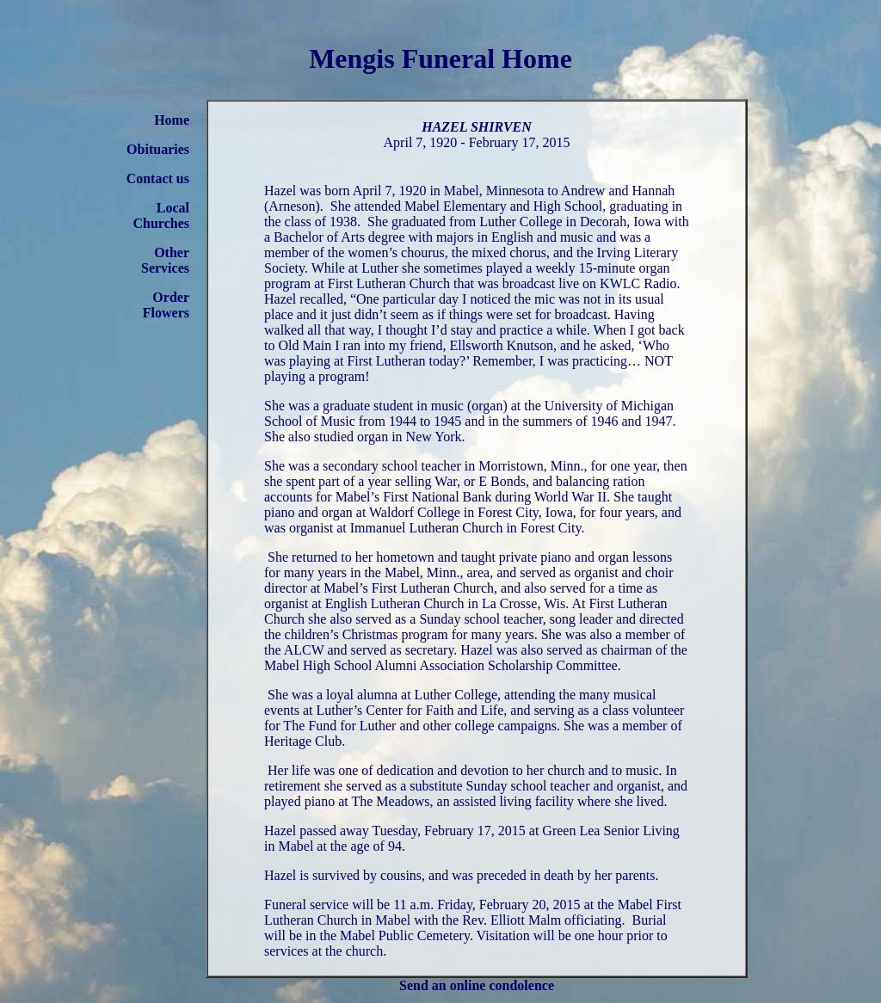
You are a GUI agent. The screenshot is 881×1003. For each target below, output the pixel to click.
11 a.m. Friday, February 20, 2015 (486, 904)
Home (171, 120)
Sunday (439, 619)
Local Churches (161, 215)
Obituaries (157, 149)
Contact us (157, 178)
